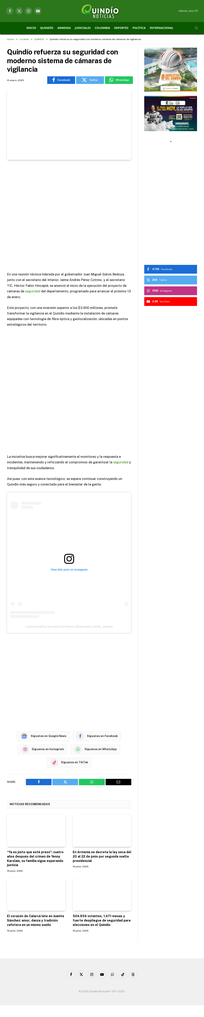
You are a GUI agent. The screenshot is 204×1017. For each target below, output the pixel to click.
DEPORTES (121, 28)
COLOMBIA (102, 28)
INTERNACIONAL (162, 28)
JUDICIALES (83, 28)
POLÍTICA (139, 28)
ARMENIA (64, 28)
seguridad (32, 291)
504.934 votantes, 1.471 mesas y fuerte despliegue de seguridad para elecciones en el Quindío (101, 920)
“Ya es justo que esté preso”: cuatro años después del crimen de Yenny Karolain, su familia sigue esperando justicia (35, 858)
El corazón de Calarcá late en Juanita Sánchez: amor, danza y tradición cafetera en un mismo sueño (35, 920)
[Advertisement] (69, 216)
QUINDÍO (46, 28)
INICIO (31, 28)
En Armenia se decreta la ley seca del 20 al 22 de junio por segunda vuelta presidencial (102, 856)
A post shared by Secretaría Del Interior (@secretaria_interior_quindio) (69, 626)
